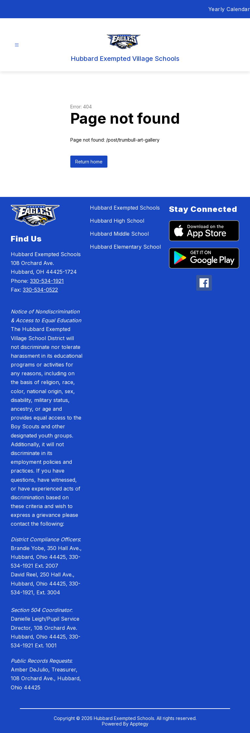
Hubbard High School (117, 220)
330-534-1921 (47, 281)
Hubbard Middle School (119, 233)
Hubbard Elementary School (125, 246)
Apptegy (139, 723)
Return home (89, 161)
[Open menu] (17, 45)
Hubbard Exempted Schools (125, 207)
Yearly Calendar (229, 9)
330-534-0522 (40, 289)
